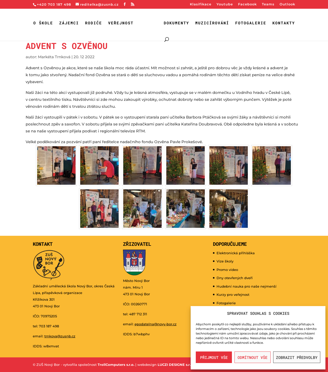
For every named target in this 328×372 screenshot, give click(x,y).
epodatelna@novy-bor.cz (156, 324)
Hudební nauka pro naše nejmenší (246, 286)
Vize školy (225, 261)
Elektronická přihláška (236, 253)
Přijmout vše (214, 357)
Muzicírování (212, 23)
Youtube (225, 4)
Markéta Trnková (54, 56)
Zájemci (69, 23)
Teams (268, 4)
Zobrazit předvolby (296, 357)
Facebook (247, 4)
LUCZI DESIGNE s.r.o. (175, 365)
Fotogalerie (250, 23)
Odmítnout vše (253, 357)
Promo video (227, 270)
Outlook (287, 4)
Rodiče (93, 23)
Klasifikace (200, 4)
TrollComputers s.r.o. (116, 365)
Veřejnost (121, 23)
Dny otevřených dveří (235, 278)
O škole (43, 23)
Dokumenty (176, 23)
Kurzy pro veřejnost (233, 294)
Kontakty (283, 23)
